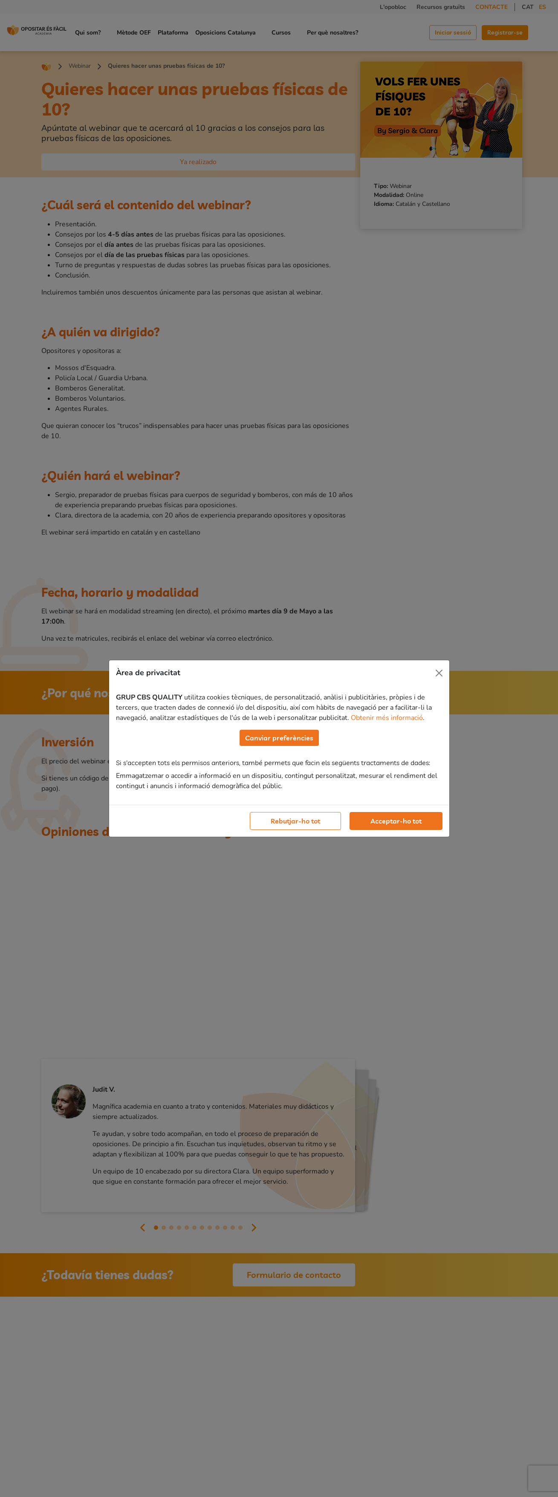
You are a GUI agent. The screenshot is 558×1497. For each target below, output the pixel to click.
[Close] (439, 673)
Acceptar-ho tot (396, 821)
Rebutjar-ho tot (295, 821)
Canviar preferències (279, 738)
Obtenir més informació (387, 717)
